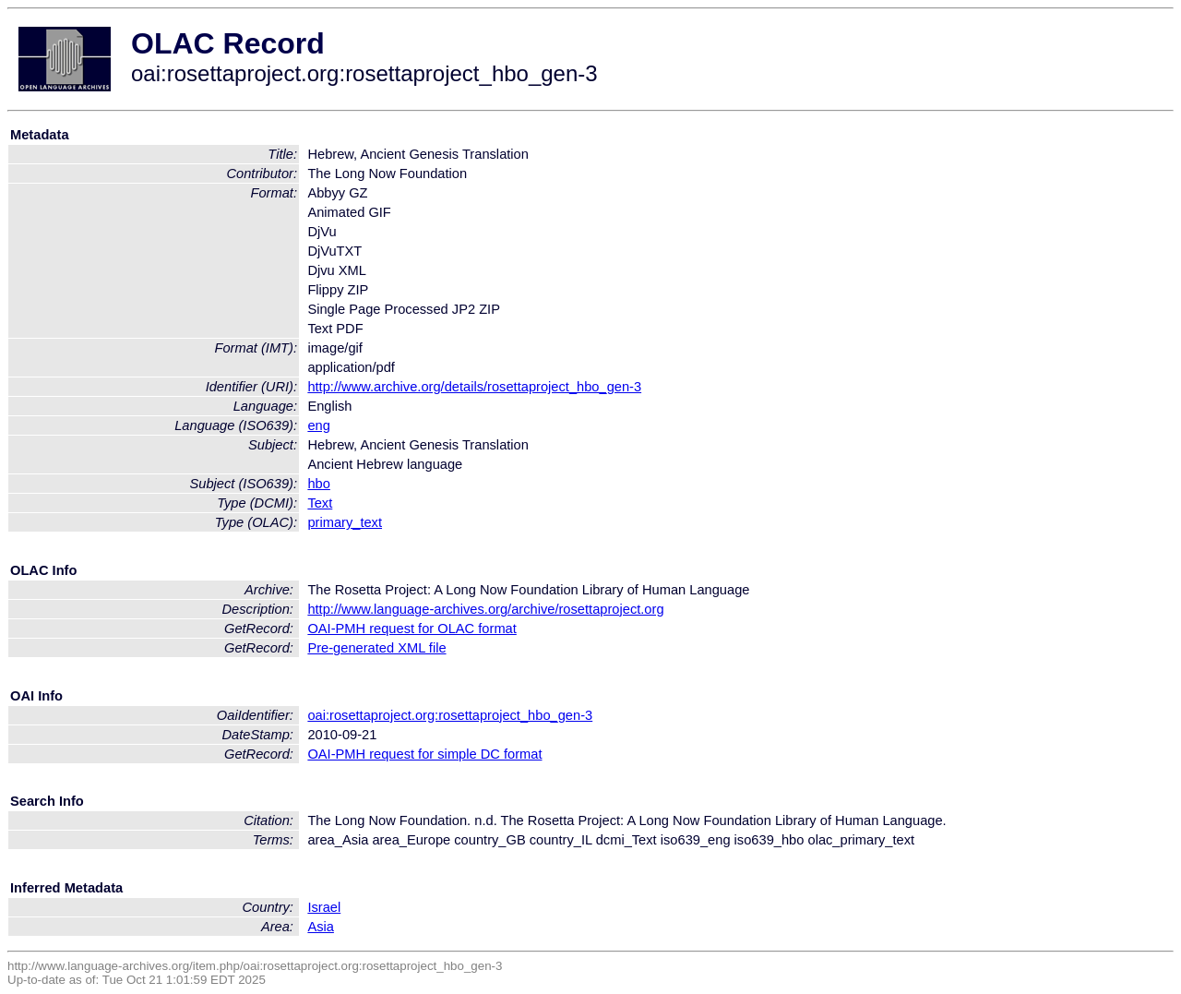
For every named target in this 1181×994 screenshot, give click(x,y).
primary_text (344, 522)
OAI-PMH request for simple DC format (424, 754)
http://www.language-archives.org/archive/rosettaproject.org (485, 609)
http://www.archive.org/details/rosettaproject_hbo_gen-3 (474, 386)
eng (318, 425)
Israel (323, 907)
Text (319, 503)
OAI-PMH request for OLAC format (411, 628)
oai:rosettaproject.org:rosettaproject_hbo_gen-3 (449, 715)
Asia (320, 926)
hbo (318, 483)
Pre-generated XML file (376, 648)
